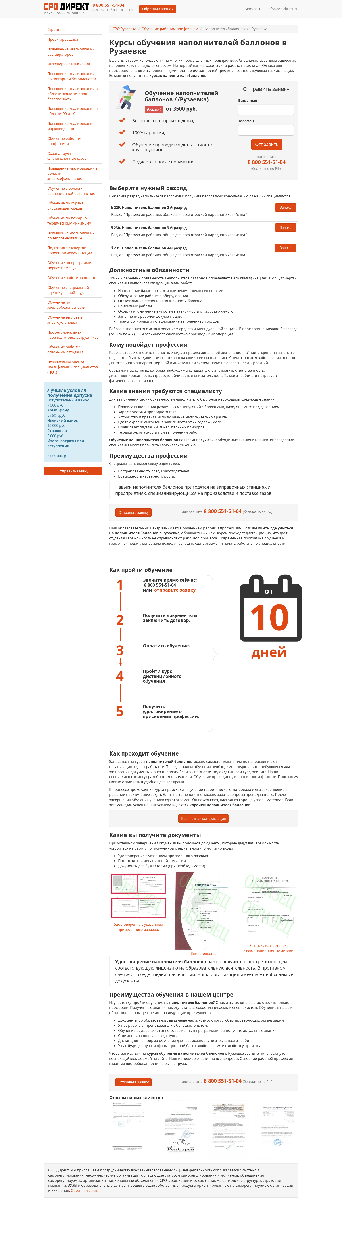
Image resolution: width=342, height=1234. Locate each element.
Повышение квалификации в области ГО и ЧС (72, 111)
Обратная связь (84, 1190)
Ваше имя (247, 100)
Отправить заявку (73, 471)
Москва (253, 8)
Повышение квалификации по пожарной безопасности (71, 76)
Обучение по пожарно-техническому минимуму (69, 221)
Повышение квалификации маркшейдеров (71, 126)
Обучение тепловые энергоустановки (64, 320)
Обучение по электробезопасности (66, 305)
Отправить (267, 144)
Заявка (286, 207)
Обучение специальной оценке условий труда (68, 290)
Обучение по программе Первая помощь (69, 265)
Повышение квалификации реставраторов (71, 52)
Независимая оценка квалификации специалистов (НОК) (72, 367)
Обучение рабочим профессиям (170, 28)
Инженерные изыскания (68, 63)
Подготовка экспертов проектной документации (69, 250)
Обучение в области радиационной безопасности (73, 191)
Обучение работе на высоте (71, 277)
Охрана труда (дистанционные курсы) (67, 156)
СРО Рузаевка (124, 28)
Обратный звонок (157, 8)
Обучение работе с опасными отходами (65, 349)
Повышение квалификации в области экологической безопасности (72, 93)
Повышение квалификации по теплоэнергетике (71, 236)
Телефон (246, 120)
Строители (56, 29)
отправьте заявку (175, 590)
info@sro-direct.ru (282, 8)
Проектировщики (62, 39)
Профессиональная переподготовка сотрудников (73, 335)
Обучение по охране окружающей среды (65, 206)
